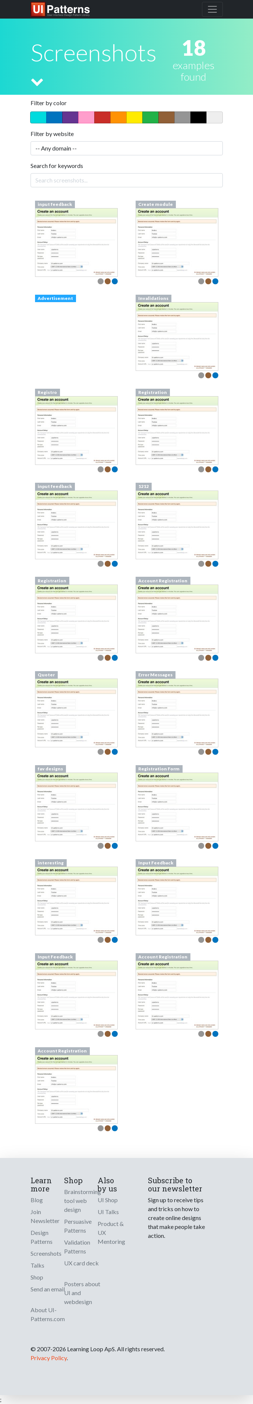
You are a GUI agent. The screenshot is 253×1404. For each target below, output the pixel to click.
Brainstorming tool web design (82, 1200)
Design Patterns (42, 1237)
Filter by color (49, 102)
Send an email (48, 1289)
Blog (37, 1199)
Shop (37, 1277)
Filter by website (52, 133)
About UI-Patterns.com (48, 1314)
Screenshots (46, 1253)
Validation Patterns (77, 1247)
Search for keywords (57, 165)
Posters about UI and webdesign (82, 1292)
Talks (37, 1265)
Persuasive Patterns (78, 1226)
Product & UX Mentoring (111, 1232)
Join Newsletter (45, 1216)
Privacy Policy (49, 1357)
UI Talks (108, 1211)
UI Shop (108, 1199)
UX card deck (81, 1262)
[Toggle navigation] (212, 9)
